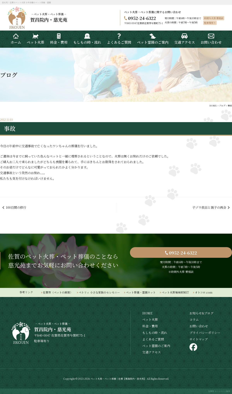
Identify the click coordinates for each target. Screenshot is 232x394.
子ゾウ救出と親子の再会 (209, 207)
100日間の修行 (16, 207)
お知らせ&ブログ (201, 313)
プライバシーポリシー (204, 332)
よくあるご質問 (153, 339)
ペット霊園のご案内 (156, 346)
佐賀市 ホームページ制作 (219, 391)
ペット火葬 (150, 319)
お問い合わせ (198, 326)
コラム (194, 319)
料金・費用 (150, 326)
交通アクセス (151, 352)
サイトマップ (198, 339)
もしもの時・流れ (154, 332)
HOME (147, 313)
